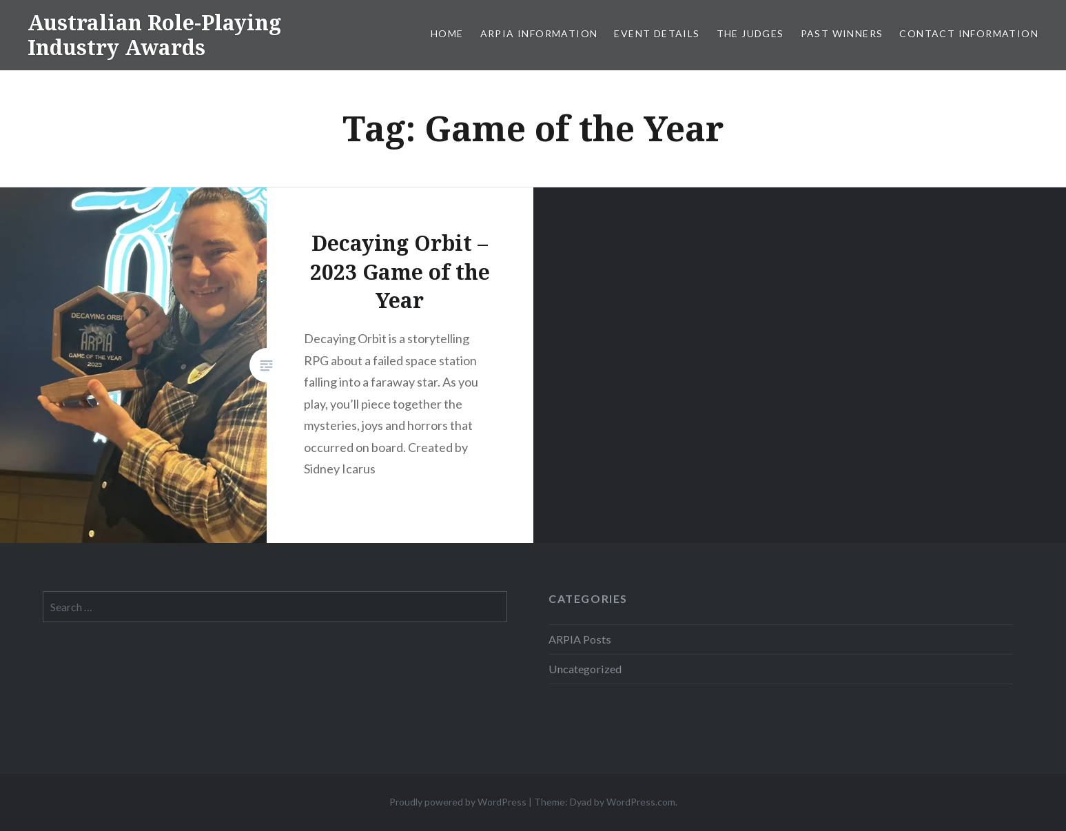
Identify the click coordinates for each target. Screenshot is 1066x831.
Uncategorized (585, 668)
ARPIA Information (539, 33)
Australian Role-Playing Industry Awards (154, 34)
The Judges (750, 33)
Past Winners (842, 33)
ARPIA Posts (580, 639)
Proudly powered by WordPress (457, 802)
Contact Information (968, 33)
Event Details (656, 33)
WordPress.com (640, 802)
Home (447, 33)
